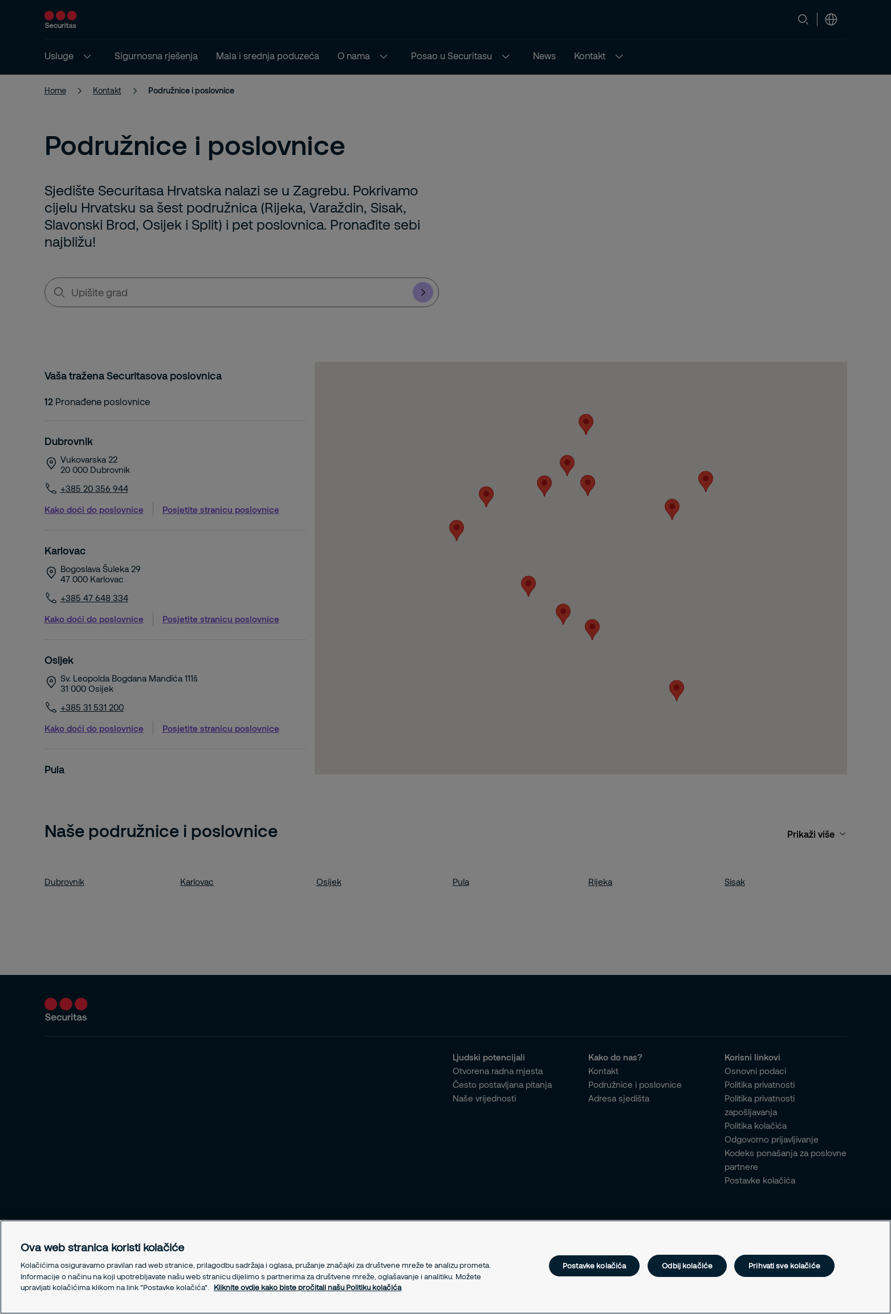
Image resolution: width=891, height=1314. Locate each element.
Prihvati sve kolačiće (784, 1265)
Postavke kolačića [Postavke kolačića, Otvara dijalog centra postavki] (594, 1265)
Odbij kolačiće (687, 1265)
